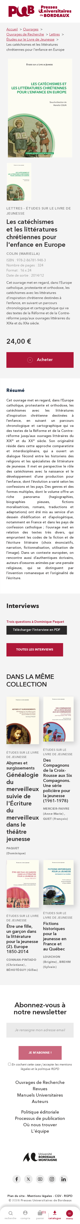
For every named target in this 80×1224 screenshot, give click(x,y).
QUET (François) (55, 819)
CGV (58, 1196)
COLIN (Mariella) (23, 254)
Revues (40, 1089)
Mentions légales (39, 1196)
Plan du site (16, 1196)
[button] (69, 1213)
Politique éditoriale (40, 1112)
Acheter (40, 360)
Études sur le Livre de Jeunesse (22, 755)
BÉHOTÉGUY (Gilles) (22, 970)
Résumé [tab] (15, 390)
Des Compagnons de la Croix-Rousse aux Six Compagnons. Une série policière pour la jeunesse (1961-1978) (57, 780)
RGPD (68, 1196)
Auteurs (40, 1102)
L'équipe (40, 1131)
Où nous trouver (40, 1125)
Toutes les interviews (34, 649)
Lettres (14, 208)
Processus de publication (40, 1119)
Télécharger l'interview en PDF (36, 630)
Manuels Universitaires (40, 1095)
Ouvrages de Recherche (40, 1083)
